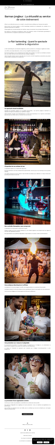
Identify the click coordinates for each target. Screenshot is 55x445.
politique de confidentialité (47, 440)
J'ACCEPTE (40, 442)
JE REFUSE (46, 442)
